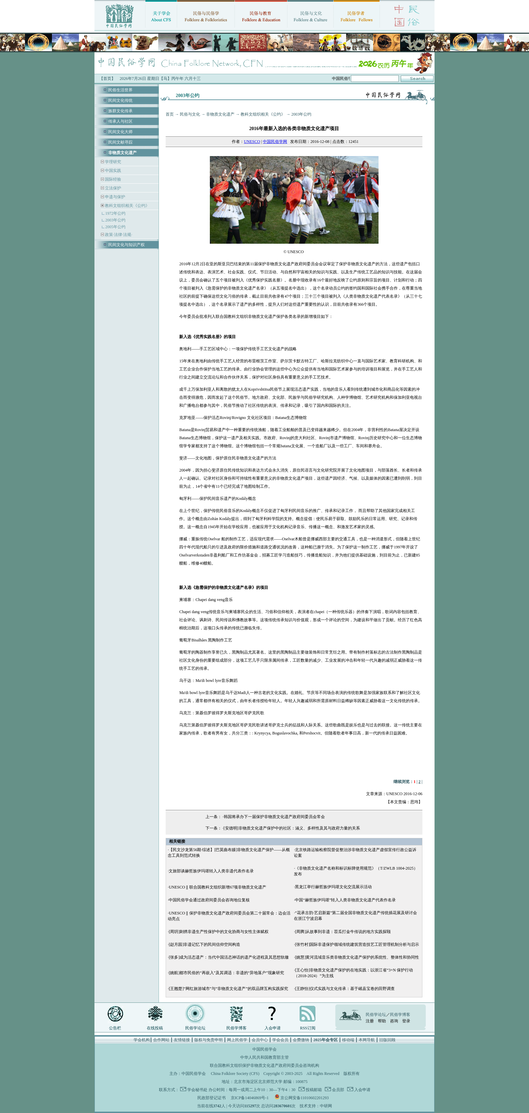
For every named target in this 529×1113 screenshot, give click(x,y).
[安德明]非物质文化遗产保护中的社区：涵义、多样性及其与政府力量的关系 (292, 828)
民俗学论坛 (195, 1028)
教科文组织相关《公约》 (127, 205)
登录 (406, 1021)
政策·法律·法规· (118, 234)
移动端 (348, 1039)
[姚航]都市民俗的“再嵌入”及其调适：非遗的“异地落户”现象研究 (226, 972)
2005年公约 (115, 226)
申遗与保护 (114, 196)
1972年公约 (115, 213)
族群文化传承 (120, 111)
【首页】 (107, 78)
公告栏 (115, 1028)
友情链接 (182, 1039)
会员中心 (260, 1039)
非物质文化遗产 (220, 114)
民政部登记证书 (211, 1097)
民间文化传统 (120, 100)
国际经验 (112, 179)
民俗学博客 (236, 1028)
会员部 (337, 1089)
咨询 (394, 1021)
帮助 (382, 1021)
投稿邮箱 (313, 1089)
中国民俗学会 (194, 1073)
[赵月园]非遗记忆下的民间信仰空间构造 (204, 944)
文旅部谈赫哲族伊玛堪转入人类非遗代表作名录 (211, 871)
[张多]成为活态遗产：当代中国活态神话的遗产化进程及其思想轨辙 (229, 957)
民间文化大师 (120, 131)
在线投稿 (155, 1028)
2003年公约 (115, 220)
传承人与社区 (120, 121)
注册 (370, 1021)
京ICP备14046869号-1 (250, 1097)
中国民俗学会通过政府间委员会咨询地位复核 (209, 900)
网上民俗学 (237, 1039)
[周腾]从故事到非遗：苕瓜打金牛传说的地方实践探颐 (343, 931)
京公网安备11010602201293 (304, 1097)
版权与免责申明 (208, 1039)
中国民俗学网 (275, 141)
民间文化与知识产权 (126, 244)
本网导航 (367, 1039)
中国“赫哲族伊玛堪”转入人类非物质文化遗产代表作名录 (345, 900)
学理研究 (112, 161)
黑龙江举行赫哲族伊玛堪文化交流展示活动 (333, 886)
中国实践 (112, 170)
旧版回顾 (387, 1039)
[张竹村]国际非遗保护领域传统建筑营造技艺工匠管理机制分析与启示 (357, 944)
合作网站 (161, 1039)
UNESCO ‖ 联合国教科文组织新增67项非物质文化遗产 (217, 887)
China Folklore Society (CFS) (235, 1073)
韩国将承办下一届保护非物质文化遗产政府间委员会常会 (274, 816)
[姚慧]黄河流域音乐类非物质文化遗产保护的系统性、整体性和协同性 (357, 957)
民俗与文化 (190, 114)
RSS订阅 (307, 1028)
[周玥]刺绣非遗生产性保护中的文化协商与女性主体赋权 (219, 931)
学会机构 (142, 1039)
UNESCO (252, 141)
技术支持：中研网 (316, 1106)
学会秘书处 (197, 1089)
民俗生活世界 (120, 90)
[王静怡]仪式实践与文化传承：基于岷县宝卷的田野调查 (345, 988)
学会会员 (280, 1039)
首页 (170, 114)
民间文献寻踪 (120, 142)
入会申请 (272, 1028)
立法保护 (112, 188)
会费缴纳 (301, 1039)
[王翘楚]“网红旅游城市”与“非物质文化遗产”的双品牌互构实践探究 (228, 988)
